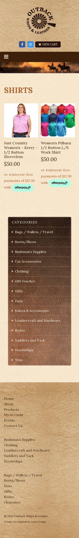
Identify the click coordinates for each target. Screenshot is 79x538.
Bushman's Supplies (30, 252)
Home (9, 398)
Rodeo (20, 330)
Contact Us (13, 426)
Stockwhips (24, 350)
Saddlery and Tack (30, 340)
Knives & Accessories (32, 310)
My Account (13, 415)
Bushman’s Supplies (19, 439)
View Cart (48, 44)
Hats (19, 301)
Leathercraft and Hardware (37, 320)
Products (11, 409)
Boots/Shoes (25, 242)
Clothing (22, 271)
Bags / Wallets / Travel (34, 232)
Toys (19, 360)
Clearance (12, 502)
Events (9, 420)
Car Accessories (28, 261)
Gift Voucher (25, 281)
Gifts (19, 291)
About (8, 404)
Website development (15, 521)
